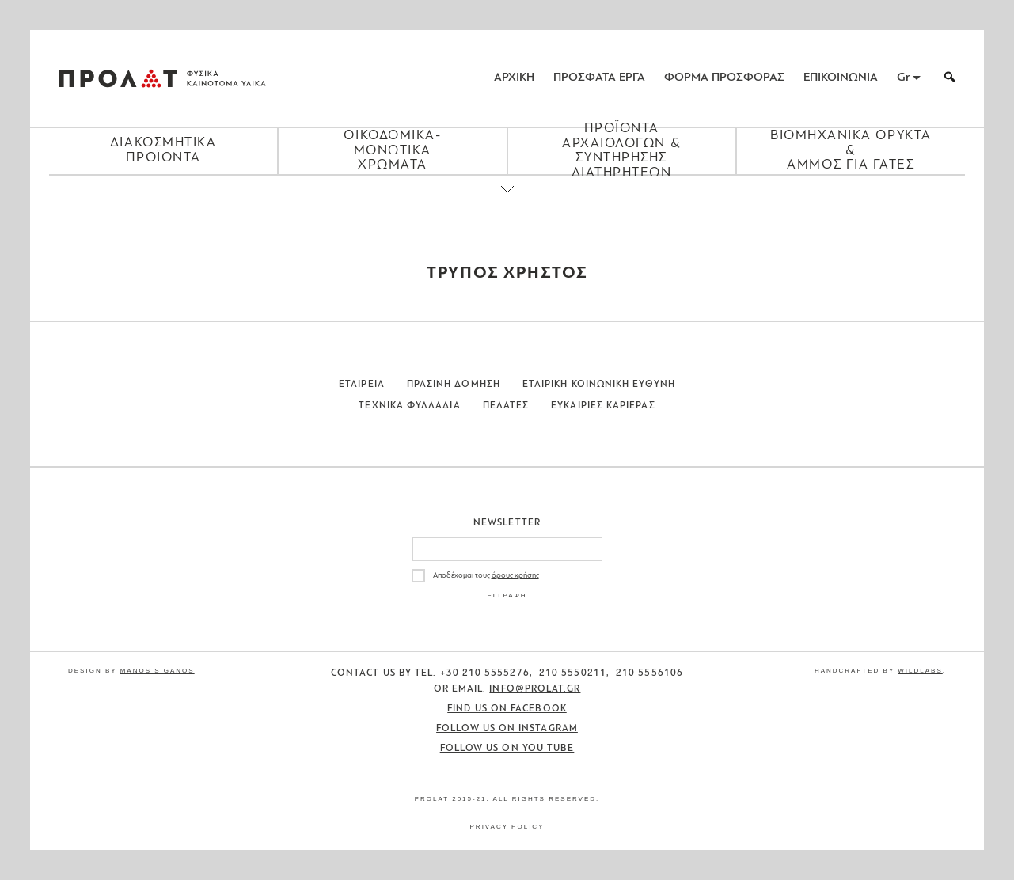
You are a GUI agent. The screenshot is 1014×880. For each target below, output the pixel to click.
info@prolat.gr (534, 689)
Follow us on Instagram (507, 729)
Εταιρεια (362, 384)
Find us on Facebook (507, 709)
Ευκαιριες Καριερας (603, 406)
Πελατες (506, 406)
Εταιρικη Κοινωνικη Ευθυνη (598, 384)
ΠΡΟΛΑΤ (118, 78)
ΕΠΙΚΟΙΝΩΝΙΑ (840, 78)
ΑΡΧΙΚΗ (514, 78)
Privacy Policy (507, 826)
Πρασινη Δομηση (453, 384)
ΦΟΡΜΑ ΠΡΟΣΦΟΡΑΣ (724, 78)
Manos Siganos (157, 670)
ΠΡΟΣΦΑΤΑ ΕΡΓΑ (599, 78)
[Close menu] (507, 202)
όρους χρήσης (515, 575)
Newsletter (507, 523)
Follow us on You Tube (507, 748)
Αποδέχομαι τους (486, 575)
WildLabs (920, 670)
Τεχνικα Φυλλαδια (409, 406)
